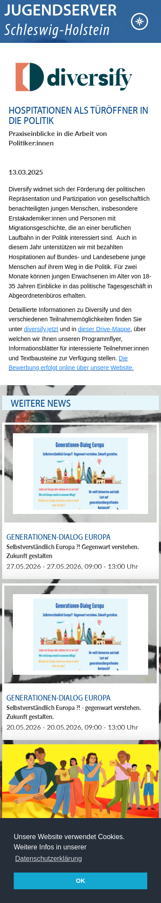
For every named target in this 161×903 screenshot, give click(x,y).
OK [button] (80, 880)
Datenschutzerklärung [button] (48, 858)
